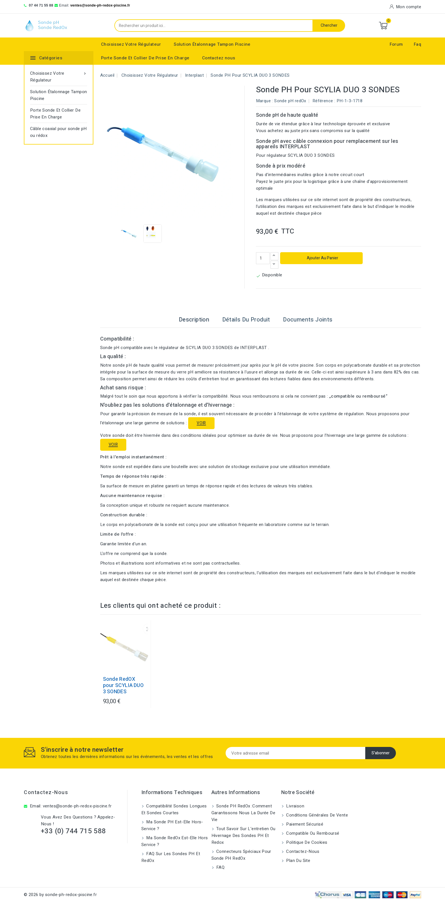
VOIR (201, 423)
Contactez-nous (46, 792)
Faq (417, 44)
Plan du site (297, 860)
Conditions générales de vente (316, 815)
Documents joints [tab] (307, 320)
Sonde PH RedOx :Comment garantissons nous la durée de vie (243, 813)
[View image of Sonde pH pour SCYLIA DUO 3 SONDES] (129, 233)
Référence (322, 101)
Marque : (264, 101)
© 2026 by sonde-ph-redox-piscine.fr (60, 894)
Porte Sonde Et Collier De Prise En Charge (145, 58)
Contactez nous (218, 58)
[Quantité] (263, 258)
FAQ (220, 867)
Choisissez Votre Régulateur (131, 44)
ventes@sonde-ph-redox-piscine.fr (100, 5)
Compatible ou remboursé (312, 833)
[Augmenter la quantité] (274, 256)
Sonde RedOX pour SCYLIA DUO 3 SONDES (123, 685)
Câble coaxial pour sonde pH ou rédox (58, 132)
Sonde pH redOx (290, 101)
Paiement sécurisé (304, 824)
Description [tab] (194, 320)
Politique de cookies (306, 842)
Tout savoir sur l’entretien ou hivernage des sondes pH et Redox (243, 835)
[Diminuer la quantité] (274, 265)
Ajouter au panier (322, 258)
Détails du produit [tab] (246, 320)
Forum (396, 44)
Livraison (294, 806)
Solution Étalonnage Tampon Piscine (212, 44)
